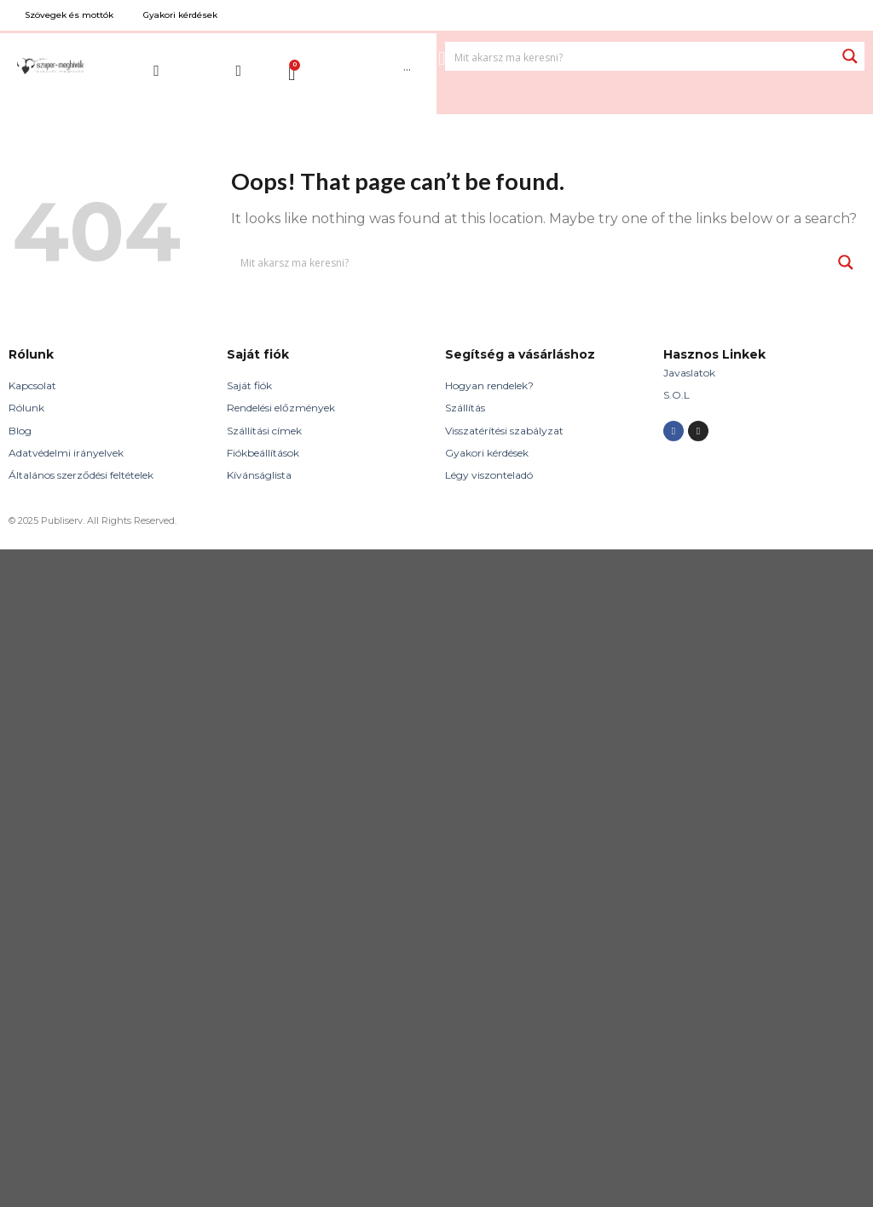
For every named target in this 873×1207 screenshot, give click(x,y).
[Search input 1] (641, 56)
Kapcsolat (32, 385)
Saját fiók (249, 385)
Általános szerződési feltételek (81, 474)
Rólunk (26, 407)
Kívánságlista (259, 474)
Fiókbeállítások (263, 452)
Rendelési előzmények (281, 407)
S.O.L (676, 394)
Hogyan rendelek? (489, 385)
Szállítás (465, 407)
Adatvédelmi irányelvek (66, 452)
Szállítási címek (264, 430)
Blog (20, 430)
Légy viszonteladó (489, 474)
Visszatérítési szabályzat (504, 430)
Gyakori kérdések (487, 452)
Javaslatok (689, 372)
